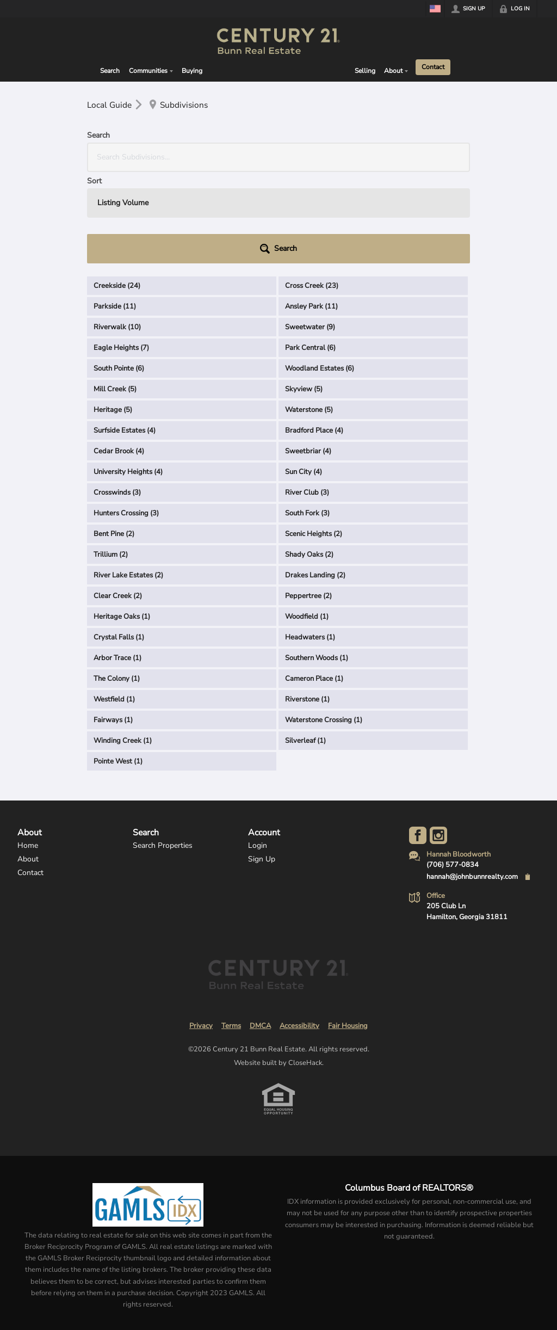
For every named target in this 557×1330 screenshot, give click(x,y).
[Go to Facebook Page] (417, 744)
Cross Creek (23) (311, 194)
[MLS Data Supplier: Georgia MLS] (147, 1113)
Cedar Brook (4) (119, 360)
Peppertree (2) (308, 504)
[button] (440, 157)
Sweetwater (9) (310, 236)
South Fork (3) (307, 422)
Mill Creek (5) (115, 298)
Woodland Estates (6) (319, 277)
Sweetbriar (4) (308, 360)
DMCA (260, 934)
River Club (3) (307, 401)
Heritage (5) (113, 318)
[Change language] (435, 8)
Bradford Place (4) (314, 339)
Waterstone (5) (309, 318)
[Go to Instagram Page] (438, 744)
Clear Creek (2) (118, 504)
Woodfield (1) (307, 525)
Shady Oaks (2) (309, 463)
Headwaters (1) (310, 546)
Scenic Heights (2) (313, 442)
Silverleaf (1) (305, 649)
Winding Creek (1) (123, 649)
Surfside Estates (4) (125, 339)
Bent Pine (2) (114, 442)
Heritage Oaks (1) (122, 525)
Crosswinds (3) (117, 401)
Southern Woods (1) (316, 566)
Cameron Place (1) (314, 587)
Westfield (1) (114, 608)
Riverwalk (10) (117, 236)
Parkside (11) (115, 215)
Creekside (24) (117, 194)
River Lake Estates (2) (128, 484)
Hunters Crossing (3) (126, 422)
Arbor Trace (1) (117, 566)
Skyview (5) (304, 298)
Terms (231, 934)
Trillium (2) (111, 463)
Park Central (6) (310, 256)
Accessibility (299, 934)
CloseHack (305, 971)
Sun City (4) (303, 380)
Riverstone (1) (307, 608)
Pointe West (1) (118, 670)
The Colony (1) (117, 587)
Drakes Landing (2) (315, 484)
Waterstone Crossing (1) (323, 628)
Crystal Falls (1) (119, 546)
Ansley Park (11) (311, 215)
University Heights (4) (128, 380)
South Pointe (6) (119, 277)
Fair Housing (348, 934)
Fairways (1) (113, 628)
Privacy (201, 934)
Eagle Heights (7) (121, 256)
